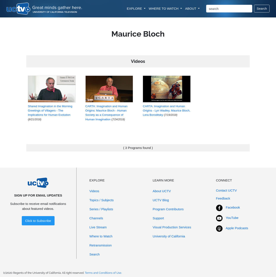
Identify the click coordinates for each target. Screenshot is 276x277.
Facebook (233, 207)
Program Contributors (168, 209)
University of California (169, 236)
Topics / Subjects (101, 200)
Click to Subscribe (38, 221)
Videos (94, 191)
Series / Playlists (101, 209)
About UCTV (162, 191)
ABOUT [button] (191, 8)
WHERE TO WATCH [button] (164, 8)
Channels (96, 218)
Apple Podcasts (237, 228)
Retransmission (100, 245)
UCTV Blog (161, 200)
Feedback (223, 198)
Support (158, 218)
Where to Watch (101, 236)
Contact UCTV (226, 190)
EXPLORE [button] (135, 8)
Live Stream (98, 227)
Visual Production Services (172, 227)
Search (262, 8)
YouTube (232, 218)
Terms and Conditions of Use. (103, 272)
